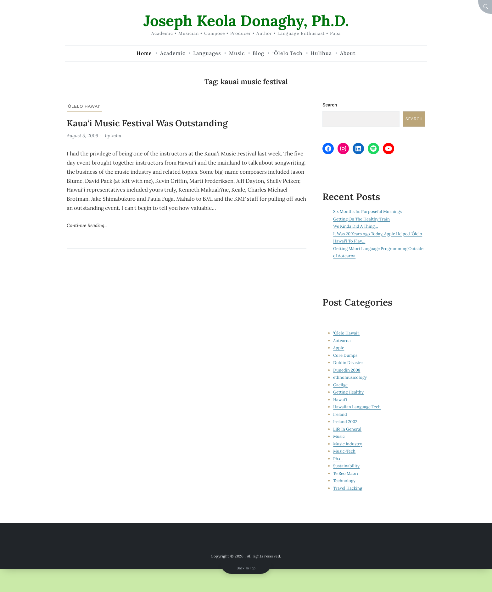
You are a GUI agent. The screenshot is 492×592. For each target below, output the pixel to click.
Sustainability (346, 466)
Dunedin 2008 (347, 370)
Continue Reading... (89, 225)
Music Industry (348, 444)
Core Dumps (345, 356)
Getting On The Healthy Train (363, 219)
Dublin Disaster (348, 363)
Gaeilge (340, 385)
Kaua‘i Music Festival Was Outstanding (152, 123)
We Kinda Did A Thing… (357, 227)
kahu (116, 135)
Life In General (348, 429)
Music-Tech (344, 451)
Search (329, 104)
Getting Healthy (349, 392)
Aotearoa (342, 341)
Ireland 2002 (346, 422)
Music (339, 437)
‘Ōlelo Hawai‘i (85, 106)
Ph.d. (338, 459)
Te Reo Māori (346, 474)
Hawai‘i (340, 400)
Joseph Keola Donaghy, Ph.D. (246, 20)
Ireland (340, 415)
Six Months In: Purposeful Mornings (369, 212)
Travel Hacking (348, 489)
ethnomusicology (350, 378)
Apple (338, 348)
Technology (344, 481)
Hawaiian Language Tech (358, 407)
